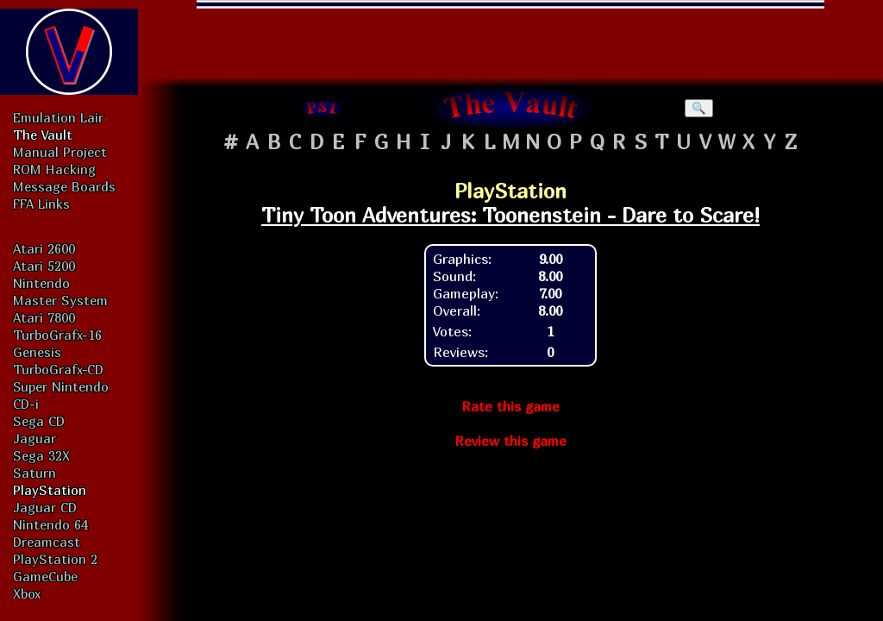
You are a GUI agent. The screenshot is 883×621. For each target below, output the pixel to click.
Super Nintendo (61, 386)
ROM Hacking (54, 169)
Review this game (510, 440)
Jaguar (34, 438)
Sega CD (39, 421)
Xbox (27, 593)
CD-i (26, 403)
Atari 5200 (44, 265)
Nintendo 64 (50, 524)
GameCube (45, 576)
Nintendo (41, 283)
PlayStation (49, 490)
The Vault (42, 134)
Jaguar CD (45, 507)
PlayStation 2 (55, 559)
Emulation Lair (58, 117)
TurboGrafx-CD (58, 369)
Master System (60, 300)
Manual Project (60, 152)
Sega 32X (41, 455)
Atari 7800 (44, 317)
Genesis (37, 352)
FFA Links (41, 203)
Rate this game (510, 406)
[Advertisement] (510, 39)
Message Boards (64, 186)
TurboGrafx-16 (57, 334)
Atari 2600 (44, 248)
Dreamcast (46, 541)
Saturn (34, 472)
